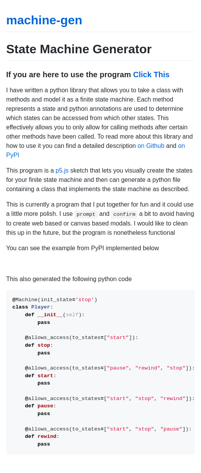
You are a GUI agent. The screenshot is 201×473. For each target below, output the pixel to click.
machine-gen (44, 20)
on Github (151, 145)
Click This (151, 74)
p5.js (62, 170)
